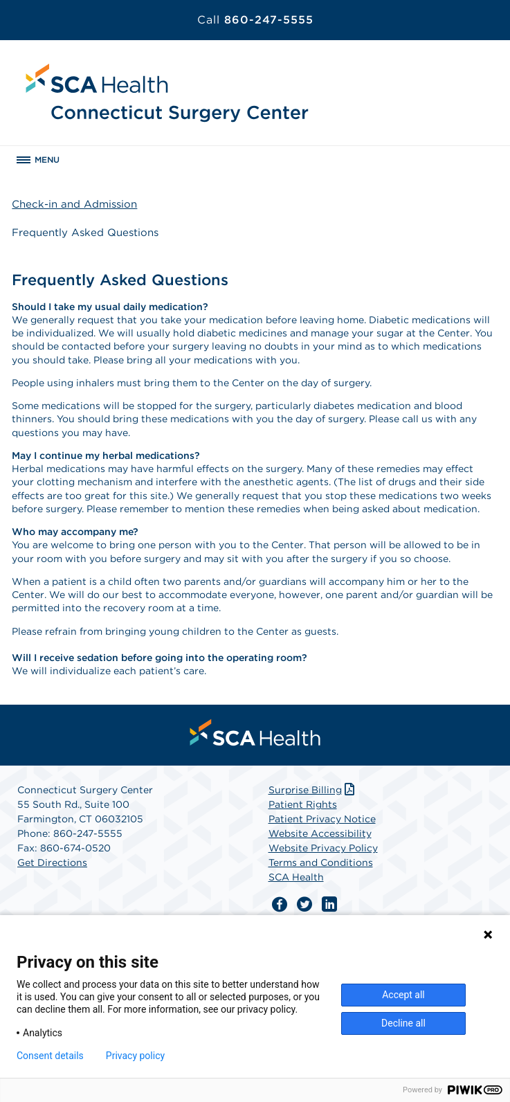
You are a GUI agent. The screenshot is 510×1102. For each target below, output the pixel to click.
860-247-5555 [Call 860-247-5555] (255, 19)
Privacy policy (135, 1055)
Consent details (50, 1055)
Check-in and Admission (74, 204)
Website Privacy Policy (323, 847)
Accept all (403, 994)
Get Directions (52, 862)
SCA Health (296, 877)
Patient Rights (302, 804)
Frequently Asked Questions (85, 232)
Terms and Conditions (320, 862)
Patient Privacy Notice (322, 818)
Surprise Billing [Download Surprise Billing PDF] (313, 789)
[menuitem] (255, 732)
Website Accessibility (320, 833)
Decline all (403, 1023)
